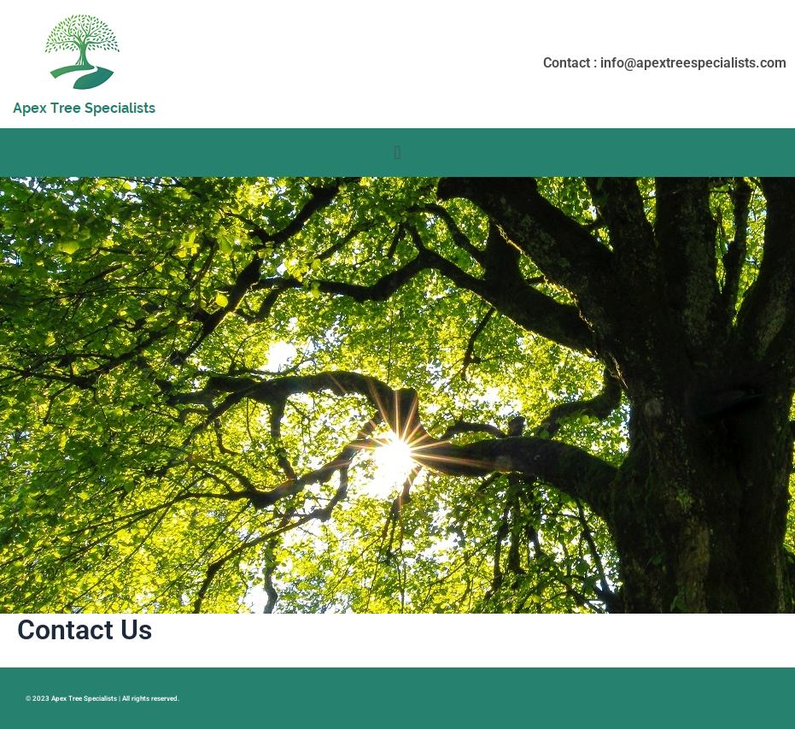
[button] (397, 152)
